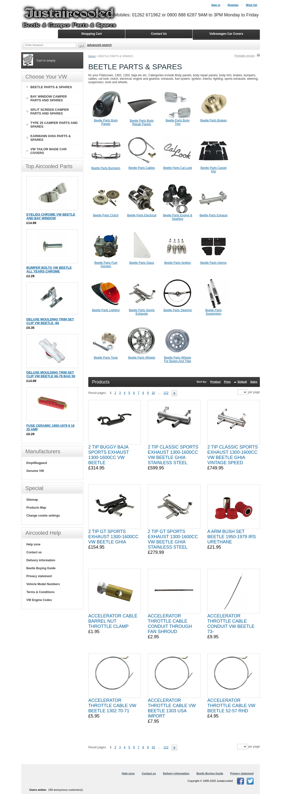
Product (215, 381)
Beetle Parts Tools (106, 357)
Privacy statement (39, 576)
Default (242, 381)
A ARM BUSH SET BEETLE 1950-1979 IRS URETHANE (231, 536)
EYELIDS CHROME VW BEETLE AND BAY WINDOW (50, 216)
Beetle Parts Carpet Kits (213, 169)
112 (165, 393)
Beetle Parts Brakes (213, 120)
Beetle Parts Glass (141, 263)
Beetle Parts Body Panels (106, 122)
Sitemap (32, 499)
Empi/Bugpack (36, 463)
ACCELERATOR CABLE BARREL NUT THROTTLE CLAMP (112, 621)
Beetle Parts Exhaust (214, 215)
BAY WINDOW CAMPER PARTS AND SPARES (48, 98)
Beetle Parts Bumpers (105, 168)
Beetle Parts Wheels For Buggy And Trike (177, 359)
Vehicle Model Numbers (43, 584)
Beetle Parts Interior (213, 263)
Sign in (215, 4)
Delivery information (40, 560)
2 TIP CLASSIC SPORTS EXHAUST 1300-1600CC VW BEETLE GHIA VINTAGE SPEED (232, 455)
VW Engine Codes (39, 600)
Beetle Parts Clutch (106, 215)
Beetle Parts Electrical (141, 215)
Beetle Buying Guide (40, 568)
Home (91, 56)
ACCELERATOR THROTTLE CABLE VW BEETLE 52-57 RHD (231, 705)
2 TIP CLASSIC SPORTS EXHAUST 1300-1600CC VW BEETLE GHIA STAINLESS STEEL (173, 455)
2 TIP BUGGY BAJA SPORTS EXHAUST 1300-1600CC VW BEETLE (108, 455)
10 (153, 393)
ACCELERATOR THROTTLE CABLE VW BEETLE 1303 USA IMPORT (172, 708)
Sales (253, 381)
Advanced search (99, 45)
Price (227, 381)
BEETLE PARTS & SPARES (51, 87)
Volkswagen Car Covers (226, 34)
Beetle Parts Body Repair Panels (142, 122)
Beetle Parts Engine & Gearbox (177, 217)
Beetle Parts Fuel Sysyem (105, 264)
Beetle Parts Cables (142, 168)
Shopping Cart (91, 34)
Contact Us (159, 34)
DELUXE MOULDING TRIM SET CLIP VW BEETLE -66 (50, 321)
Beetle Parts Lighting (106, 310)
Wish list (251, 4)
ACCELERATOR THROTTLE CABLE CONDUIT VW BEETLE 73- (231, 623)
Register (233, 4)
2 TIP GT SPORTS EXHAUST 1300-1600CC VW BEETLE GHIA (113, 536)
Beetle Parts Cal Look (177, 168)
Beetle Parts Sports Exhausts (141, 311)
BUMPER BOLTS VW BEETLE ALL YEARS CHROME (49, 269)
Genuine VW (35, 471)
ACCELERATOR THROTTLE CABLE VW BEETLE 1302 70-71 (112, 705)
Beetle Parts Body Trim (177, 122)
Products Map (36, 507)
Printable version (244, 55)
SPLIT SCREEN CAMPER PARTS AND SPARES (49, 111)
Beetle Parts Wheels (141, 357)
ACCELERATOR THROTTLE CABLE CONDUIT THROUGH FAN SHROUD (170, 623)
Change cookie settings (43, 515)
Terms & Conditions (40, 592)
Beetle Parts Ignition (177, 263)
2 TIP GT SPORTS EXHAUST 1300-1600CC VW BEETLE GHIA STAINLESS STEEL (173, 539)
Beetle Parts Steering (177, 310)
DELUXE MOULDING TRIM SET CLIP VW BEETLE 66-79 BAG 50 (50, 374)
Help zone (33, 544)
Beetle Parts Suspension (213, 311)
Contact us (34, 552)
